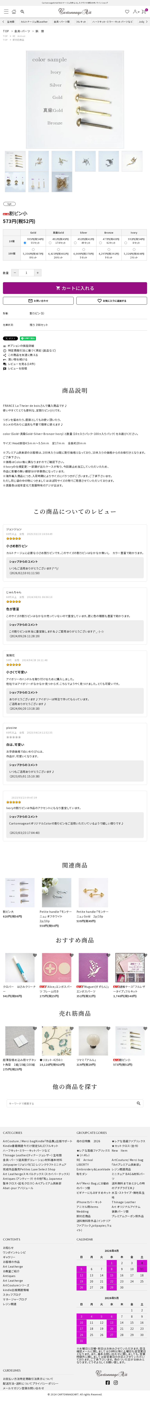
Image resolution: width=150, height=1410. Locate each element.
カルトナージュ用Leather (34, 21)
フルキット (81, 21)
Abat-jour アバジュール (18, 1188)
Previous (4, 22)
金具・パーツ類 (62, 21)
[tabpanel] (75, 100)
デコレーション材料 (39, 1160)
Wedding (83, 1211)
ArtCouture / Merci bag (19, 1141)
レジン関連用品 (121, 1169)
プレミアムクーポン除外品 (128, 1216)
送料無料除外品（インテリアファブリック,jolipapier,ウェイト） (94, 1225)
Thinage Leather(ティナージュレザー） (28, 1155)
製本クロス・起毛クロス (17, 1183)
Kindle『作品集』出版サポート (53, 1141)
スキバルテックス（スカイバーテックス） (46, 1174)
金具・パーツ (10, 1160)
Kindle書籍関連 (13, 1146)
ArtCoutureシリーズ (16, 1285)
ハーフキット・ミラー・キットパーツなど (113, 21)
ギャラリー (9, 1257)
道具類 (22, 1160)
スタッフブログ (12, 1295)
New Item (120, 1150)
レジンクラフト (45, 1164)
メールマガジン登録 (15, 1388)
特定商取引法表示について (36, 1379)
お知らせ (8, 1248)
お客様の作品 (11, 1262)
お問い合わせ (38, 300)
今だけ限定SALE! (34, 1146)
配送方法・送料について (17, 1383)
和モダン (82, 1174)
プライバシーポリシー (45, 1383)
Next (146, 22)
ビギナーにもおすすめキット (94, 1193)
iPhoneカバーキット (89, 1202)
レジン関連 (10, 1304)
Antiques (9, 1276)
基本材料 (56, 1160)
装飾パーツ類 (120, 1211)
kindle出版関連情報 (16, 1290)
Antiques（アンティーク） (18, 1179)
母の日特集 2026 (88, 1141)
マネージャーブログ (15, 1299)
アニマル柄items (87, 1207)
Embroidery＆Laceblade (93, 1169)
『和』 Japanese (52, 1179)
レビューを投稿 (15, 368)
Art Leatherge (13, 1174)
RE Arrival (19, 35)
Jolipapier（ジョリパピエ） (19, 1164)
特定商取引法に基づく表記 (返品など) (29, 350)
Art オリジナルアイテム (126, 1207)
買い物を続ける (15, 359)
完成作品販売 (11, 1169)
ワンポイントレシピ (14, 1252)
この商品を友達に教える (20, 355)
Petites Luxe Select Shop (37, 1169)
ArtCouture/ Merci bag (128, 1160)
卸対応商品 (18, 39)
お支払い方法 (11, 1379)
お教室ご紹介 (11, 1271)
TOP (5, 35)
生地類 (10, 21)
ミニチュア (60, 1164)
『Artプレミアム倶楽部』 (126, 1164)
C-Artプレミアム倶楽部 (47, 1183)
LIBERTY (83, 1164)
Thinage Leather (124, 1202)
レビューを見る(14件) (19, 364)
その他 (38, 1179)
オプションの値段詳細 (18, 346)
